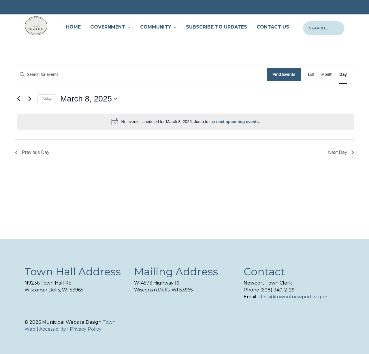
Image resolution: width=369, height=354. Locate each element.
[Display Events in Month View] (326, 74)
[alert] (185, 122)
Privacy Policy (85, 329)
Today (46, 99)
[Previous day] (18, 98)
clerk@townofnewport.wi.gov (292, 297)
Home (73, 27)
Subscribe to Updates (216, 27)
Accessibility (52, 329)
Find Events (283, 74)
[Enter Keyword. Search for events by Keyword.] (141, 74)
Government (108, 27)
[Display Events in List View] (311, 74)
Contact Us (273, 27)
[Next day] (29, 98)
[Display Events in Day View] (343, 74)
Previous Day (32, 152)
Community (156, 27)
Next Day (341, 152)
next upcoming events (237, 121)
